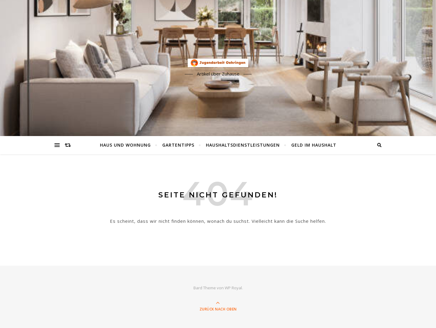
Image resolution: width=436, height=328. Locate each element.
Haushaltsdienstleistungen (243, 145)
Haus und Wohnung (125, 145)
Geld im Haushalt (313, 145)
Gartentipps (178, 145)
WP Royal (233, 288)
